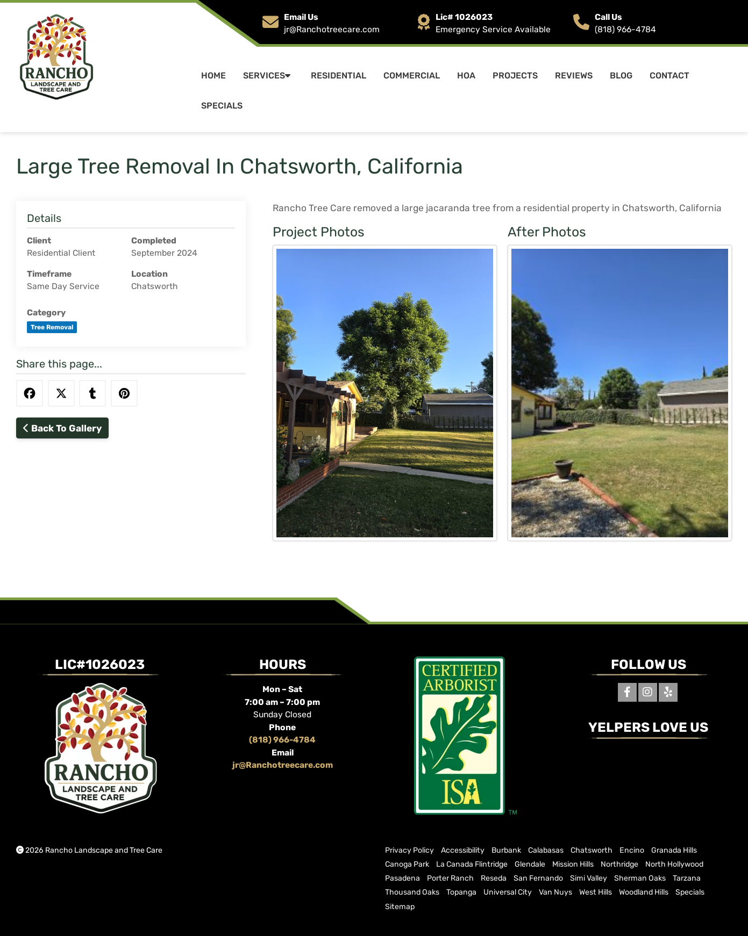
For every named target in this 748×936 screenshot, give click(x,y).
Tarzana (687, 878)
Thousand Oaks (412, 892)
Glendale (530, 864)
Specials (222, 105)
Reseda (494, 878)
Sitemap (400, 906)
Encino (631, 850)
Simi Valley (588, 878)
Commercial (411, 75)
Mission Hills (573, 864)
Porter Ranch (450, 878)
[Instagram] (647, 692)
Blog (621, 75)
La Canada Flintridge (472, 864)
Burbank (506, 850)
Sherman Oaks (640, 878)
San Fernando (538, 878)
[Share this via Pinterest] (124, 393)
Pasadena (402, 878)
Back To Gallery (62, 428)
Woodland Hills (643, 892)
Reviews (574, 75)
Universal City (507, 892)
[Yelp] (668, 692)
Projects (515, 75)
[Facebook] (627, 692)
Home (213, 75)
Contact (669, 75)
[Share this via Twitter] (61, 393)
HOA (466, 75)
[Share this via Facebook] (29, 393)
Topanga (461, 892)
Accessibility (463, 850)
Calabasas (546, 850)
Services (268, 75)
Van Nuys (555, 892)
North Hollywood (674, 864)
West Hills (595, 892)
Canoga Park (407, 864)
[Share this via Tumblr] (92, 393)
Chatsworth (591, 850)
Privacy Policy (409, 850)
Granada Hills (674, 850)
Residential (338, 75)
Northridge (619, 864)
